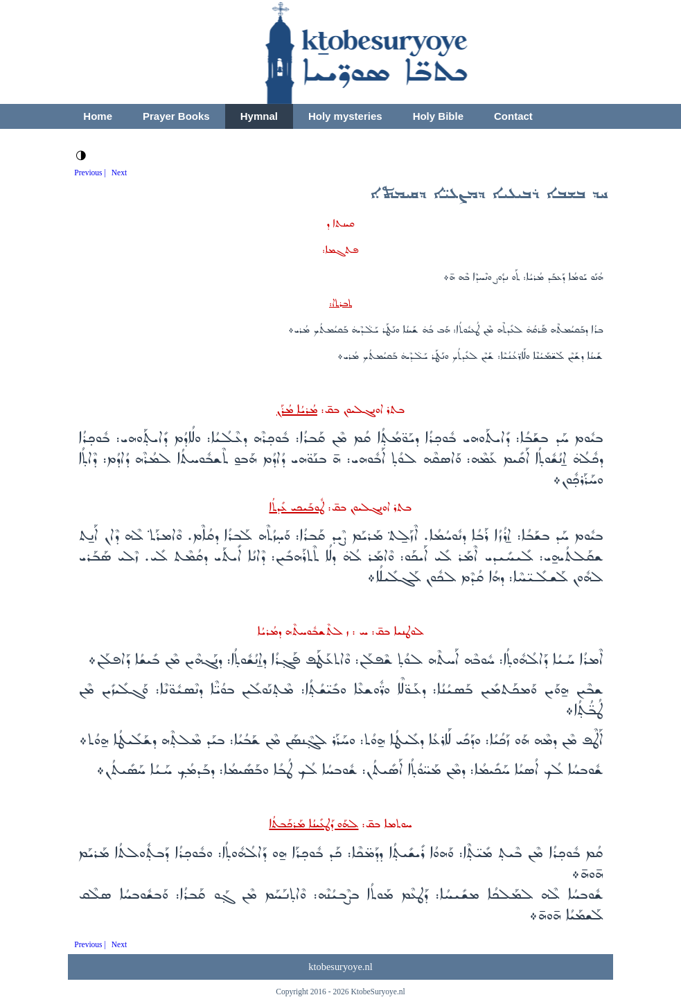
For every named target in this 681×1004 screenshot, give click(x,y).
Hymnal (259, 116)
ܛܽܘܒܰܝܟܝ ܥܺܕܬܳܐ (296, 508)
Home (97, 116)
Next (119, 172)
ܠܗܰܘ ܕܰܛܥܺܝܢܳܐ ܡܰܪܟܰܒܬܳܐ (313, 824)
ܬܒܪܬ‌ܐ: (340, 303)
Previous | (90, 172)
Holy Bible (438, 116)
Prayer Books (176, 116)
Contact (513, 116)
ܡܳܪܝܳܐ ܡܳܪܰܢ (296, 410)
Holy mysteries (345, 116)
